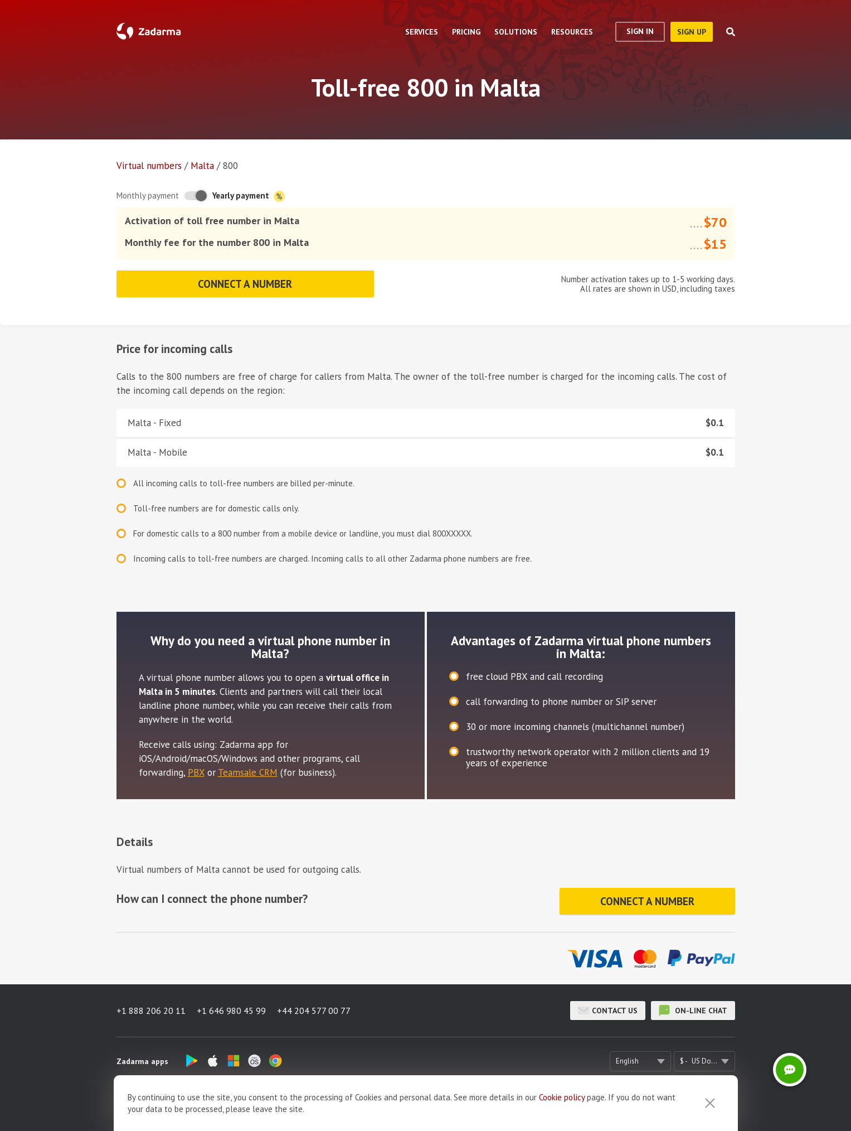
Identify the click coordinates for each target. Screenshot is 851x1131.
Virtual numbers (149, 166)
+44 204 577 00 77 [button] (314, 1010)
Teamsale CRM (248, 772)
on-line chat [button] (693, 1010)
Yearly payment (248, 196)
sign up (691, 32)
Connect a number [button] (245, 284)
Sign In (640, 31)
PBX (196, 772)
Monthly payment (147, 195)
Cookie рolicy (562, 1116)
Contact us (608, 1010)
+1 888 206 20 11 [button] (151, 1010)
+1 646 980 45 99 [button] (231, 1010)
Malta (202, 166)
